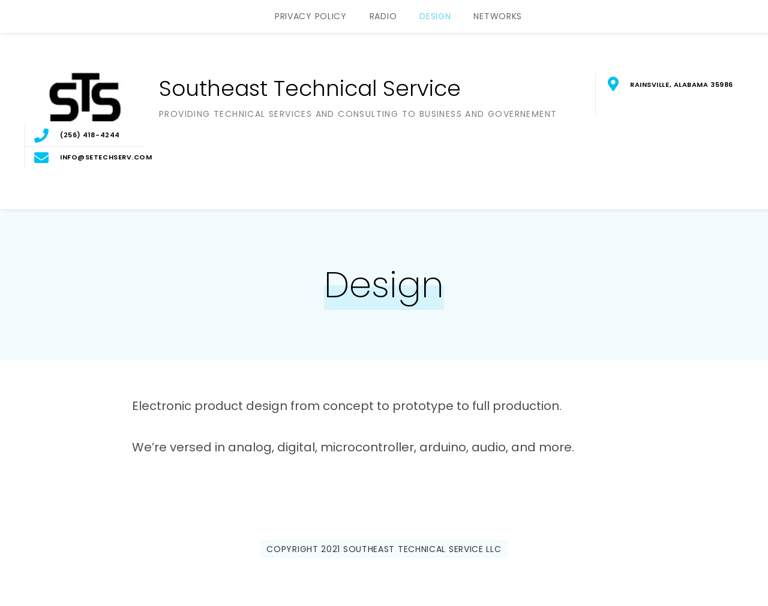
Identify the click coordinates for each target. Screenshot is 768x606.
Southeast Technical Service (310, 88)
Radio (383, 16)
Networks (497, 16)
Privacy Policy (311, 16)
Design (435, 16)
